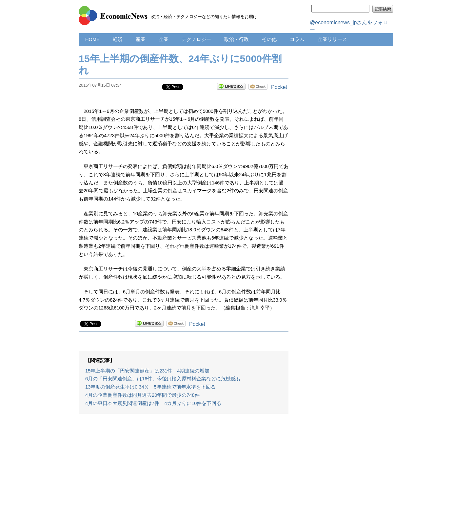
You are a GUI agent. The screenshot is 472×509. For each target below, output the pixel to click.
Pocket (279, 87)
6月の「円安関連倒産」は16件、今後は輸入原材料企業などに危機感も (163, 378)
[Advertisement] (183, 465)
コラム (297, 39)
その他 (269, 39)
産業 (141, 39)
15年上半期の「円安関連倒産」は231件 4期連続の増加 (147, 370)
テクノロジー (196, 39)
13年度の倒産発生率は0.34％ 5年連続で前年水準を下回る (150, 387)
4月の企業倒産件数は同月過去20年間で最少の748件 (142, 395)
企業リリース (332, 39)
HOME (92, 39)
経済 (118, 39)
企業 (163, 39)
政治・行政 (236, 39)
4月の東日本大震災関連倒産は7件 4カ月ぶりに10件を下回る (153, 403)
